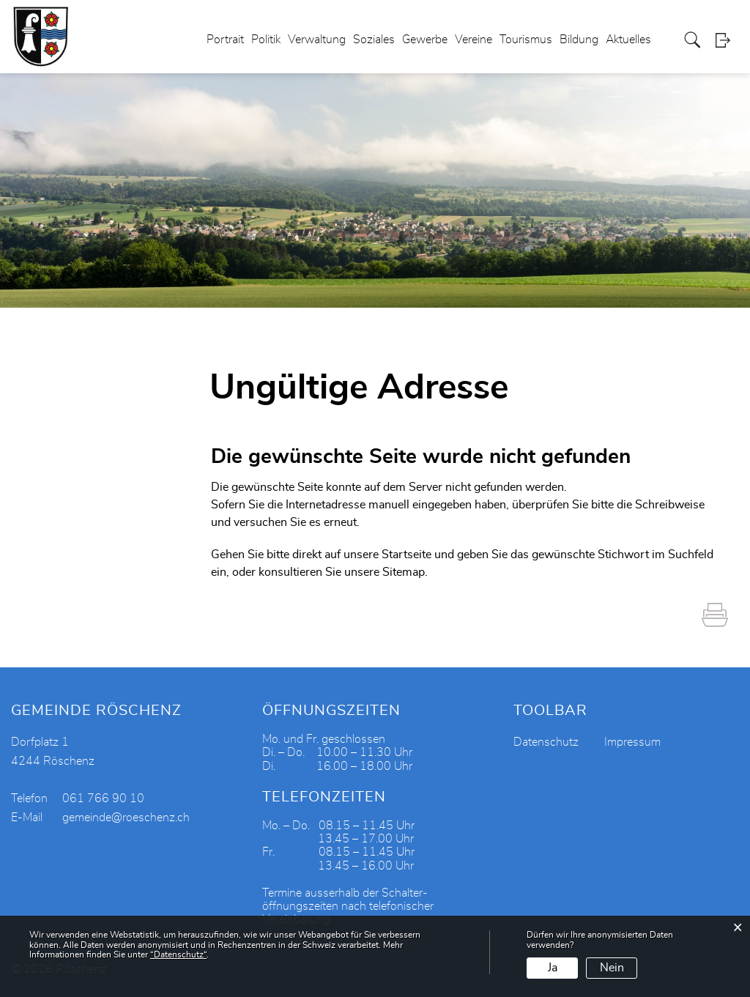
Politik (266, 39)
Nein (612, 968)
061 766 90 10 (103, 798)
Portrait (225, 39)
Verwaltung (317, 39)
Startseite (406, 554)
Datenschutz (546, 742)
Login (727, 39)
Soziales (374, 39)
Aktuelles (628, 39)
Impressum (632, 742)
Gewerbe (425, 39)
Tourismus (526, 39)
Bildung (579, 39)
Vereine (473, 39)
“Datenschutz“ (178, 954)
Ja (552, 968)
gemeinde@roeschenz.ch (126, 817)
